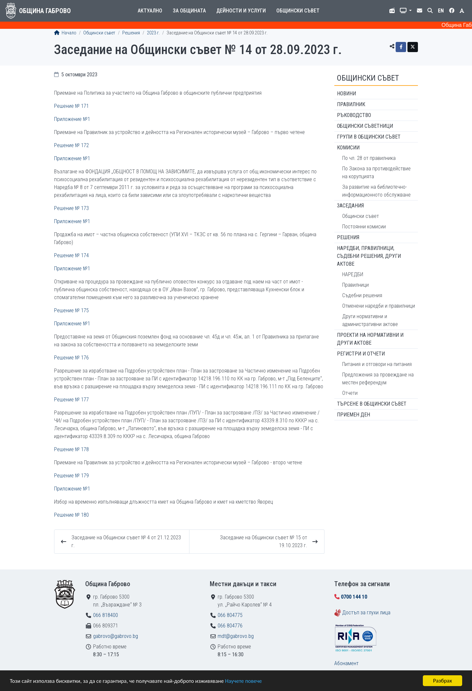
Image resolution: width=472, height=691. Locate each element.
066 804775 (230, 615)
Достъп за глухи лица (366, 612)
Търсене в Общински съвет (371, 404)
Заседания (350, 205)
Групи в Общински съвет (369, 137)
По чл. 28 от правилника (369, 158)
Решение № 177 (71, 399)
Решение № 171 (71, 106)
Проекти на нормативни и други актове (370, 339)
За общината (189, 11)
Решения (131, 33)
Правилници (355, 285)
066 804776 (230, 626)
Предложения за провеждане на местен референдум (378, 379)
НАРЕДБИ (352, 274)
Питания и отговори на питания (377, 364)
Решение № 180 (71, 515)
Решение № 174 (71, 255)
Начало (65, 33)
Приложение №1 (72, 119)
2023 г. (153, 33)
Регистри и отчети (361, 354)
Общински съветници (365, 126)
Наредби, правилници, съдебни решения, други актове (369, 256)
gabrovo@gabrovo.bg (115, 636)
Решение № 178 (71, 449)
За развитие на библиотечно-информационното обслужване (376, 191)
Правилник (351, 104)
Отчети (350, 393)
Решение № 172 (71, 145)
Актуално (150, 11)
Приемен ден (353, 415)
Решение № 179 (71, 475)
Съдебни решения (362, 295)
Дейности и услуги (241, 11)
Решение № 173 (71, 208)
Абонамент (346, 663)
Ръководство (354, 115)
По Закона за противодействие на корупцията (376, 172)
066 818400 (105, 615)
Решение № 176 (71, 358)
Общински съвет (298, 11)
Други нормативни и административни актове (370, 320)
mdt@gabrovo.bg (236, 636)
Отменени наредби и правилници (378, 306)
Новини (346, 93)
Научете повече (243, 681)
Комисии (348, 147)
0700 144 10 (354, 597)
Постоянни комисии (364, 226)
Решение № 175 (71, 310)
